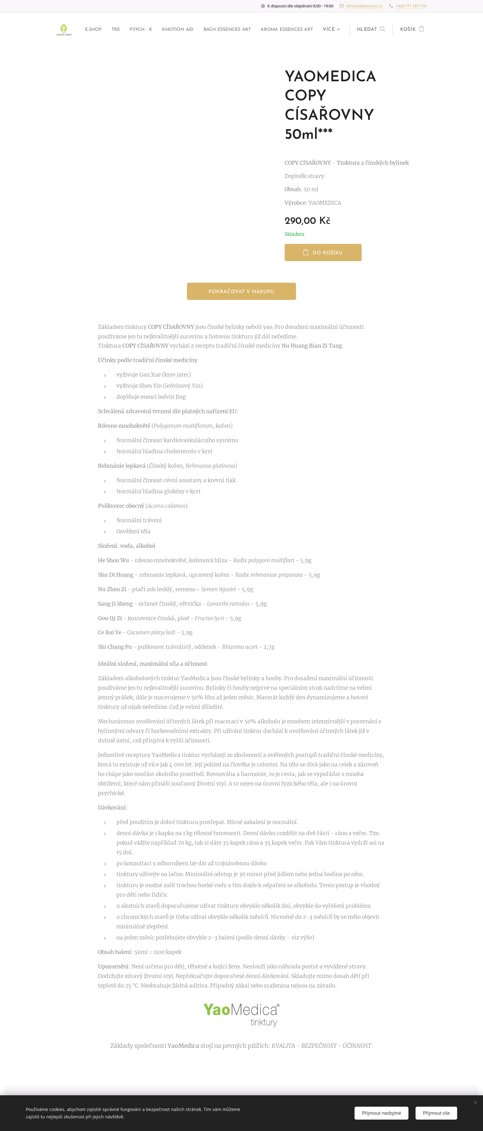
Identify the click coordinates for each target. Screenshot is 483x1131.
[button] (370, 30)
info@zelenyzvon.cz (364, 6)
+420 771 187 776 (411, 6)
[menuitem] (140, 30)
